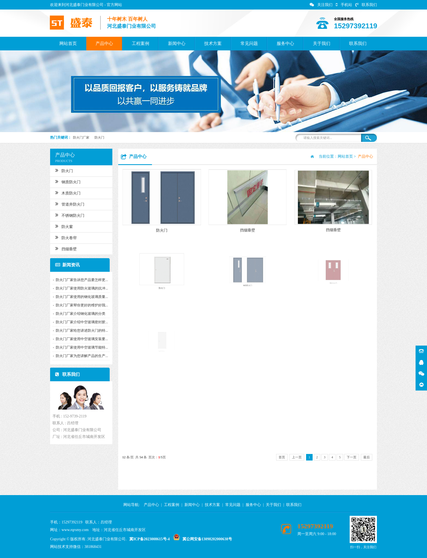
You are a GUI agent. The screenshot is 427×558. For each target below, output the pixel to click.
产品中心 (104, 43)
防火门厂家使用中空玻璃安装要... (77, 339)
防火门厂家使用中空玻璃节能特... (77, 347)
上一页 (297, 457)
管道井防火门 (65, 203)
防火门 (99, 137)
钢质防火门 (63, 181)
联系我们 (366, 5)
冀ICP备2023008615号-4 (149, 539)
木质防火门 (63, 192)
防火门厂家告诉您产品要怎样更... (77, 280)
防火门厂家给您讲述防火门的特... (77, 330)
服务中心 (285, 43)
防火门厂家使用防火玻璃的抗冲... (77, 288)
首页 (282, 457)
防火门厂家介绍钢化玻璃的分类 (75, 314)
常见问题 (249, 43)
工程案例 (140, 43)
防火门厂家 (81, 137)
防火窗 (59, 226)
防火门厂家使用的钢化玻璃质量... (77, 297)
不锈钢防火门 (65, 215)
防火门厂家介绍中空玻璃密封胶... (77, 322)
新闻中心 (176, 43)
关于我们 (321, 43)
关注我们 (321, 5)
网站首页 (68, 43)
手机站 (344, 5)
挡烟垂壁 (61, 248)
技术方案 (213, 43)
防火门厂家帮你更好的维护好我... (77, 305)
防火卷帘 (61, 237)
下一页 (351, 457)
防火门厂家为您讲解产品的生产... (77, 356)
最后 (366, 457)
